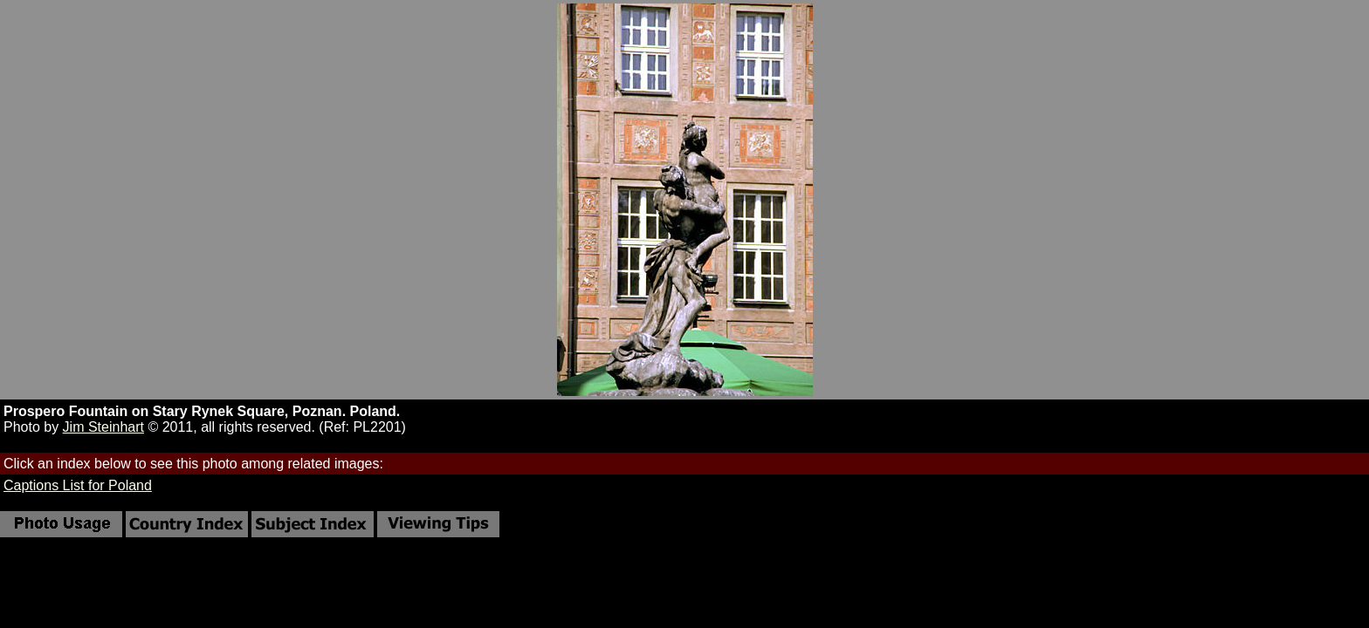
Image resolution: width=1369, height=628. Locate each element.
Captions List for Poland (77, 485)
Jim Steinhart (103, 427)
